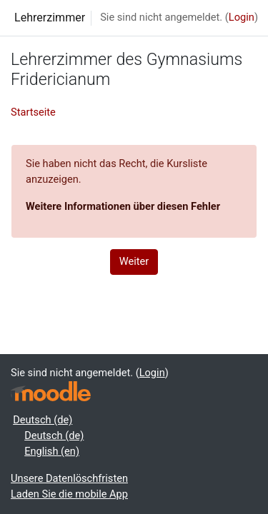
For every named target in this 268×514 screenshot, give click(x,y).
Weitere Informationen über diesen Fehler (123, 206)
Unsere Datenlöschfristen (69, 478)
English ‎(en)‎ (51, 451)
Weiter (134, 261)
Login (241, 17)
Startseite (33, 112)
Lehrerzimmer (49, 17)
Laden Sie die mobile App (69, 494)
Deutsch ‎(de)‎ (42, 419)
